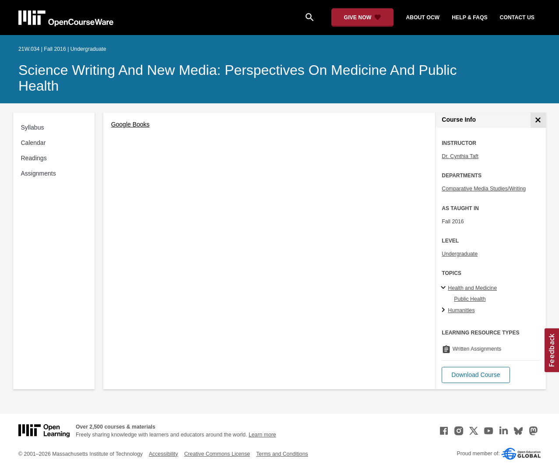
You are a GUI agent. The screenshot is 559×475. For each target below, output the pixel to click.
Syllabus (32, 127)
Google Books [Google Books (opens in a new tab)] (130, 124)
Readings (34, 158)
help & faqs (469, 17)
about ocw (422, 17)
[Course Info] (538, 120)
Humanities (461, 310)
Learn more (262, 435)
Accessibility (163, 454)
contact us (517, 17)
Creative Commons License (217, 454)
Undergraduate (460, 254)
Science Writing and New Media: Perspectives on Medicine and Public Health (237, 78)
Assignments (38, 173)
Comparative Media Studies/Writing (484, 189)
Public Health (469, 299)
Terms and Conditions (282, 454)
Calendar (33, 142)
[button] (476, 375)
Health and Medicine (472, 288)
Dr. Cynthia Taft (460, 156)
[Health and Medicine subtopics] (444, 288)
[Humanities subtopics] (444, 310)
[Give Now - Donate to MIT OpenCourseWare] (362, 17)
